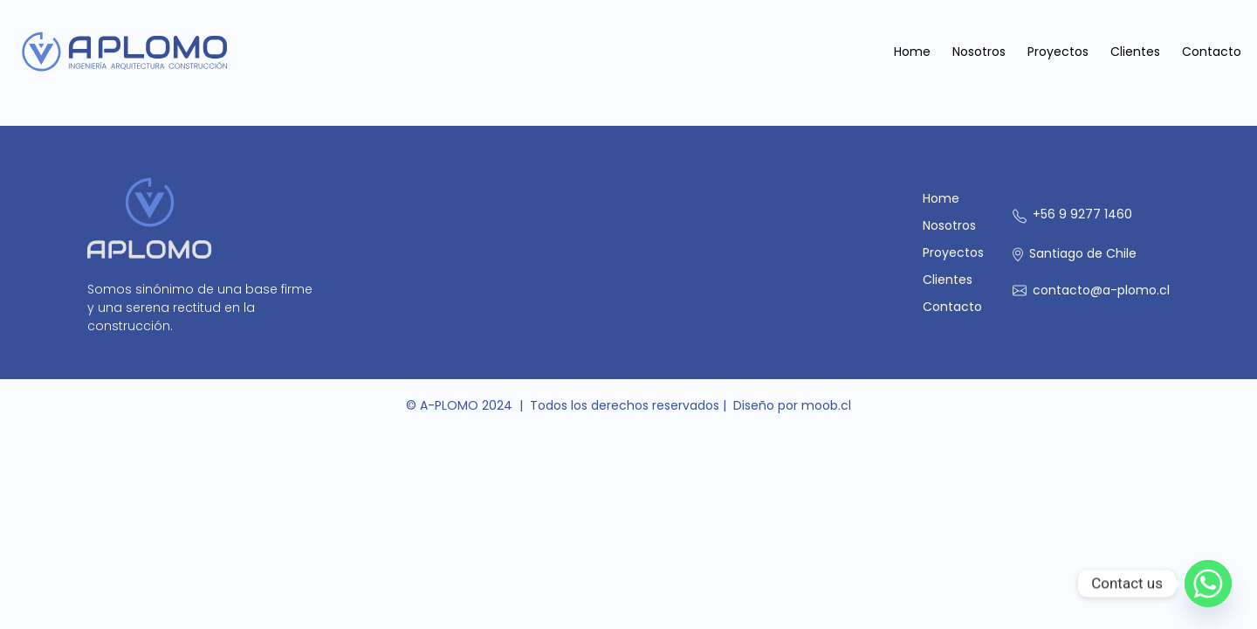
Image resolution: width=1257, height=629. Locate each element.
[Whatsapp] (1208, 583)
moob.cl (826, 405)
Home (912, 51)
